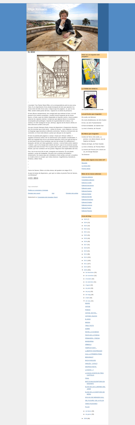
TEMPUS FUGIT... (91, 348)
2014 (85, 254)
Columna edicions (87, 177)
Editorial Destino (87, 191)
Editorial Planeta (87, 211)
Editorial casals (86, 188)
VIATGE (87, 306)
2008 (85, 418)
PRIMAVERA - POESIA (92, 338)
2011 (85, 263)
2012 (85, 260)
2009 (85, 270)
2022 (85, 229)
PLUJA (87, 407)
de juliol (88, 288)
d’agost (88, 285)
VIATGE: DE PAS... (91, 313)
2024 (85, 222)
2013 (85, 257)
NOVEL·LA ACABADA (92, 332)
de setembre (90, 282)
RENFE (87, 303)
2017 (85, 244)
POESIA (87, 310)
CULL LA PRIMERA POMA (93, 354)
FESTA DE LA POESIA (92, 335)
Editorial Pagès (86, 208)
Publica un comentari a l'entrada (38, 190)
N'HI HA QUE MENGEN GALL (94, 397)
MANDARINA (89, 341)
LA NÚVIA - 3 (89, 370)
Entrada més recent (34, 193)
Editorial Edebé (86, 194)
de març (88, 301)
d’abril (88, 298)
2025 (85, 219)
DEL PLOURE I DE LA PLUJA (94, 400)
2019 (85, 238)
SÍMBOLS (88, 344)
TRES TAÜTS (89, 325)
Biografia (84, 163)
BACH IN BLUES (90, 360)
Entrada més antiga (72, 193)
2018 (85, 241)
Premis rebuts (86, 168)
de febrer (89, 411)
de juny (88, 291)
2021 (85, 232)
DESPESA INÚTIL (90, 367)
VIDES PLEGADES (91, 403)
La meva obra (86, 166)
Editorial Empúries (87, 199)
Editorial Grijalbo (87, 202)
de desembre (90, 272)
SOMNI (87, 329)
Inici (53, 193)
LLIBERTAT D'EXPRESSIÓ (93, 351)
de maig (88, 294)
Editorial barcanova (88, 185)
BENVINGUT (89, 357)
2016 (85, 248)
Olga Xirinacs (37, 9)
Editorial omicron (87, 205)
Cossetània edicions (88, 180)
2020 (85, 235)
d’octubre (89, 279)
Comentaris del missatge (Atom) (48, 197)
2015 (85, 251)
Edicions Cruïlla (86, 182)
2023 (85, 225)
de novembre (90, 275)
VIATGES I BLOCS (91, 316)
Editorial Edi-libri (87, 197)
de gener (88, 414)
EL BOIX (88, 319)
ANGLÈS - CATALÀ (91, 363)
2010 (85, 267)
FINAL (87, 378)
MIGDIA (87, 322)
